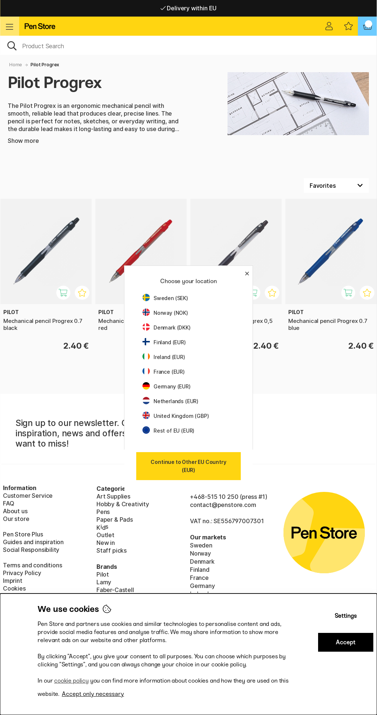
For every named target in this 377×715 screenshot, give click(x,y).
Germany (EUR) (166, 386)
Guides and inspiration (33, 542)
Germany (202, 585)
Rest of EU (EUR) (168, 430)
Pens (103, 511)
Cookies (14, 588)
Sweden (201, 545)
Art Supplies (113, 496)
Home (15, 64)
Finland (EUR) (164, 342)
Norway (200, 553)
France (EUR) (163, 372)
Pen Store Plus (23, 534)
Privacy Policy (22, 573)
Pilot (102, 574)
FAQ (8, 503)
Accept (345, 642)
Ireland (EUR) (163, 357)
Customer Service (28, 495)
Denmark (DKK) (166, 327)
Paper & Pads (114, 519)
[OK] (188, 45)
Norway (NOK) (165, 313)
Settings (346, 615)
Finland (199, 569)
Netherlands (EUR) (170, 401)
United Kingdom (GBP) (175, 416)
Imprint (12, 580)
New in (105, 542)
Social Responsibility (31, 549)
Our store (16, 518)
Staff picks (111, 550)
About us (15, 511)
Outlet (105, 535)
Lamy (103, 582)
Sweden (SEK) (165, 298)
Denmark (202, 561)
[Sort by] (336, 185)
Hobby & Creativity (122, 504)
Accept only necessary (93, 693)
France (199, 577)
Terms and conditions (32, 565)
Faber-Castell (115, 590)
